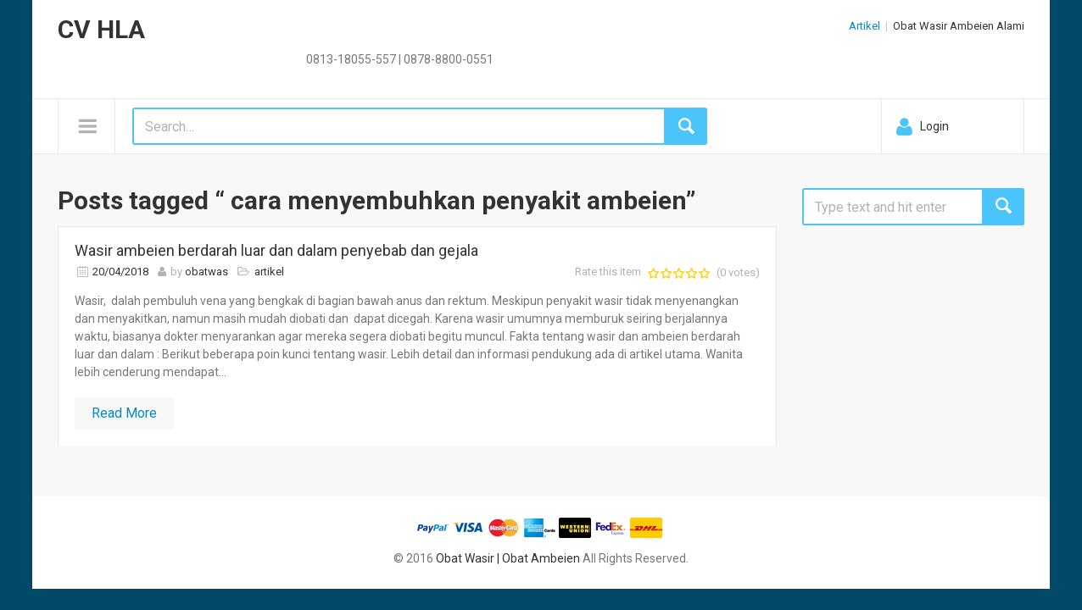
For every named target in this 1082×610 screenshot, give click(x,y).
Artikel (864, 25)
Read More (124, 413)
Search (1003, 206)
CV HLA (101, 29)
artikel (269, 271)
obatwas (206, 271)
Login (934, 126)
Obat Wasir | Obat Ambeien (508, 558)
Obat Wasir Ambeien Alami (958, 25)
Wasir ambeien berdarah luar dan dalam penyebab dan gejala (276, 250)
